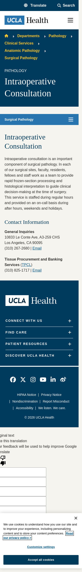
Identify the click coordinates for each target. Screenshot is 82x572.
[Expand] (69, 321)
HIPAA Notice (26, 395)
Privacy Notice (51, 395)
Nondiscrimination (25, 401)
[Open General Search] (66, 5)
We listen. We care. (52, 408)
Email (36, 270)
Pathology (57, 36)
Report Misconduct (56, 401)
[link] (13, 379)
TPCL (26, 265)
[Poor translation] (3, 460)
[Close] (76, 518)
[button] (35, 5)
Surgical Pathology (21, 58)
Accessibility (24, 408)
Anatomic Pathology (22, 51)
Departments (28, 36)
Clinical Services (19, 43)
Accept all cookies (41, 559)
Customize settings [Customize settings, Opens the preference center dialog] (41, 547)
